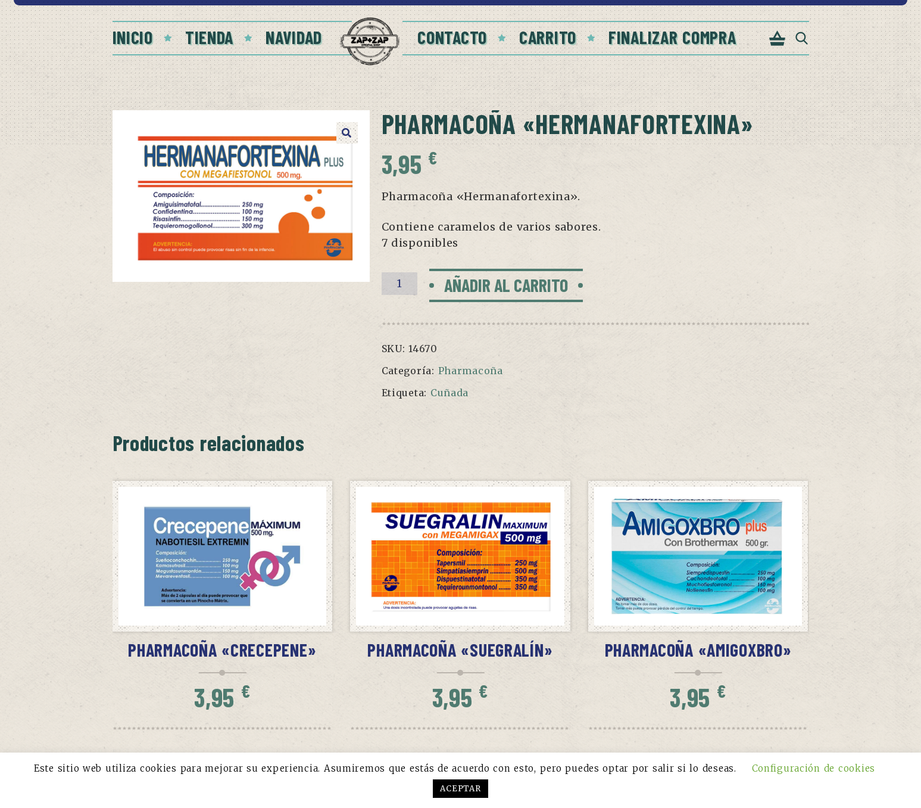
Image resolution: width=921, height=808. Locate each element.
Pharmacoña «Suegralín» (459, 649)
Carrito (547, 37)
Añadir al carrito (506, 285)
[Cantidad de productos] (399, 283)
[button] (347, 133)
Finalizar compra (672, 37)
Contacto (452, 37)
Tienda (209, 37)
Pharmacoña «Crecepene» (222, 649)
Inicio (133, 37)
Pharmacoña (470, 371)
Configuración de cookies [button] (813, 768)
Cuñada (449, 393)
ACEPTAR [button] (460, 789)
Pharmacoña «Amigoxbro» (698, 649)
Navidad (294, 37)
